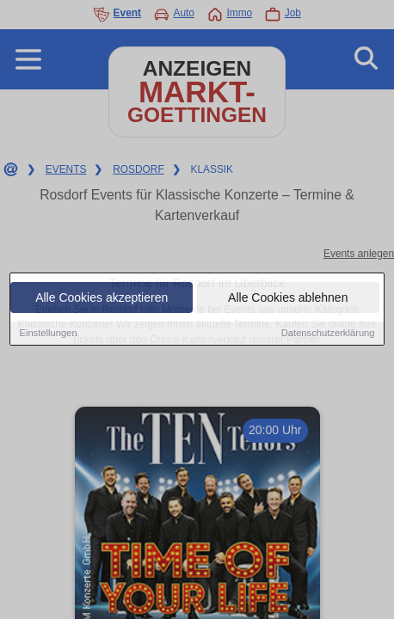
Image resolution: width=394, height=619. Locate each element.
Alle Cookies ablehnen (288, 298)
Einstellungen (48, 333)
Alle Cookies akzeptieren (101, 298)
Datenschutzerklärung (328, 333)
